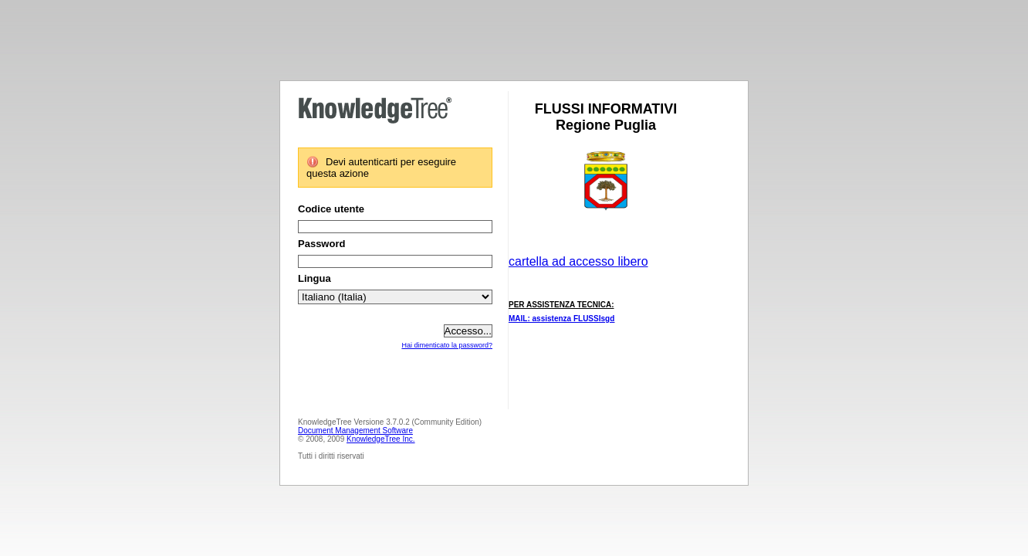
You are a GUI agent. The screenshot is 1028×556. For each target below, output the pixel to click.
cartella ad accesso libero (578, 261)
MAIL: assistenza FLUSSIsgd (561, 318)
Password (321, 243)
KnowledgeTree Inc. (381, 439)
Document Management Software (355, 430)
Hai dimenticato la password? (446, 345)
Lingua (314, 278)
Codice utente (331, 209)
